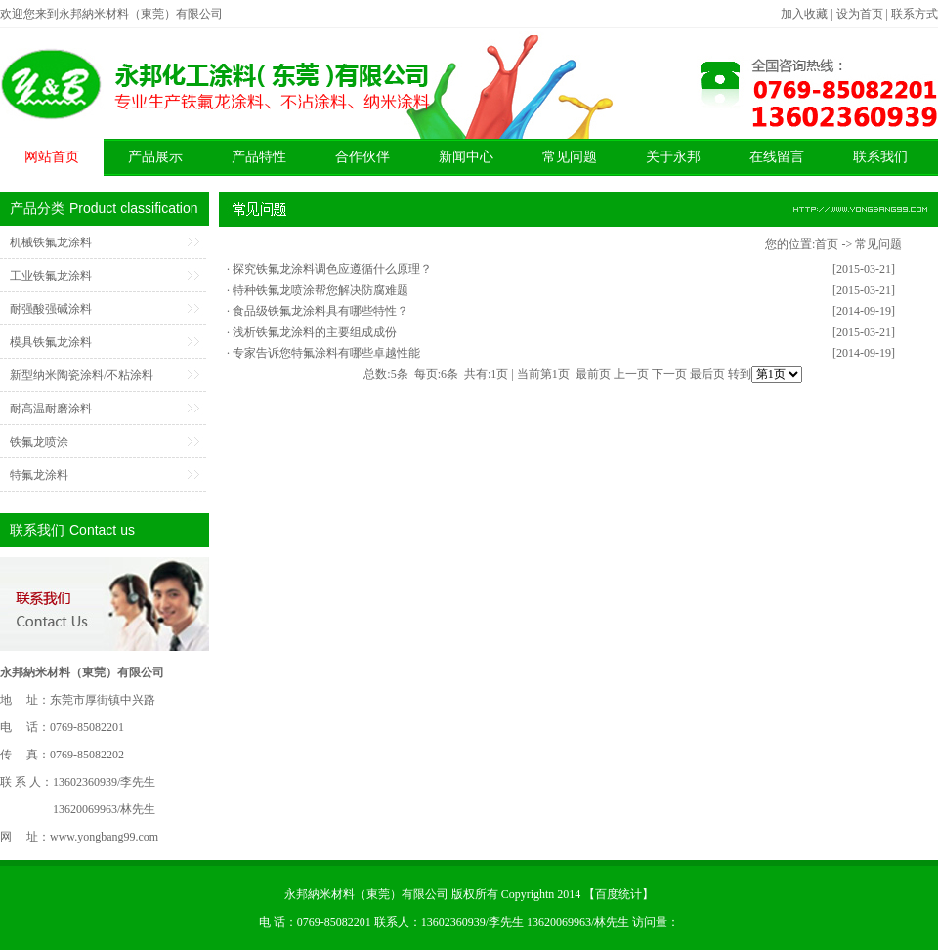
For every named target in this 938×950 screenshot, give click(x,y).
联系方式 (914, 14)
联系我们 (880, 157)
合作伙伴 (362, 157)
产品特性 (259, 157)
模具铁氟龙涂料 (51, 342)
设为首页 (859, 14)
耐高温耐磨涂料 (51, 408)
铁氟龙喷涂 (39, 442)
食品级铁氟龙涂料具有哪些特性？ (320, 311)
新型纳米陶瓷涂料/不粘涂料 (81, 375)
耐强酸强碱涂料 (51, 309)
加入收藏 (804, 14)
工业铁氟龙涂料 (51, 275)
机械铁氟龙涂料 (51, 242)
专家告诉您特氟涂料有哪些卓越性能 (326, 353)
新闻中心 (466, 157)
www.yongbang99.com (104, 836)
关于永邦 (673, 157)
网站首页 (51, 157)
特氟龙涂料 (39, 475)
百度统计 (618, 894)
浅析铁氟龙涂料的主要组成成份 (315, 332)
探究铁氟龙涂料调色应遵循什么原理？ (332, 269)
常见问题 (569, 157)
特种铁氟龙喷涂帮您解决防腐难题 (320, 290)
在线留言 (776, 157)
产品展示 (155, 157)
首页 (826, 244)
